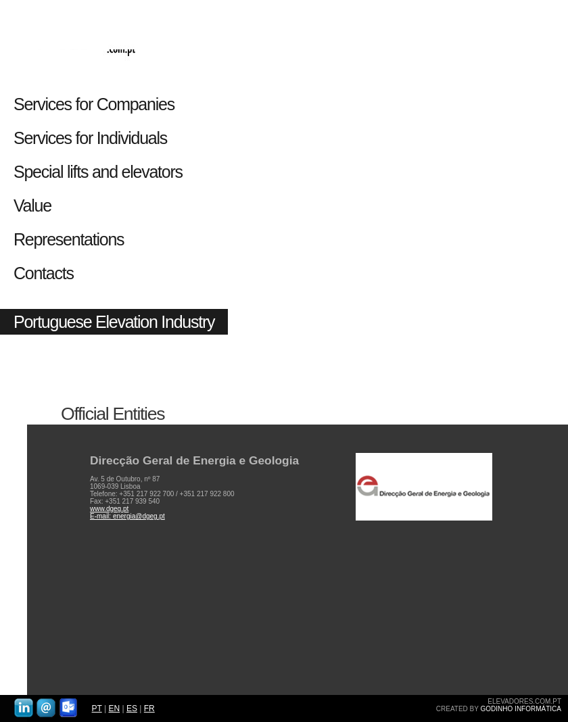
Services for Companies (94, 104)
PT (97, 708)
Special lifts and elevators (98, 171)
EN (114, 708)
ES (131, 708)
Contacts (44, 273)
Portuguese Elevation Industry (114, 321)
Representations (69, 239)
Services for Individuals (92, 137)
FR (149, 708)
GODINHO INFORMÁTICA (521, 709)
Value (32, 205)
